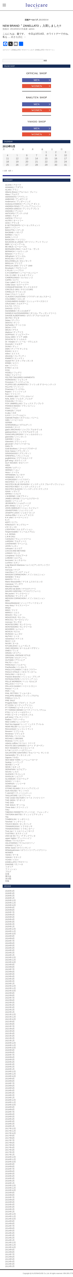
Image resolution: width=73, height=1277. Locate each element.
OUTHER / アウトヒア (15, 660)
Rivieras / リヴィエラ (14, 741)
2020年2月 (10, 1067)
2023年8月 (10, 967)
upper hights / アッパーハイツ (18, 838)
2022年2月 (10, 1010)
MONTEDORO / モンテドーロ (18, 627)
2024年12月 (10, 929)
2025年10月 (10, 905)
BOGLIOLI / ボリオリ (14, 258)
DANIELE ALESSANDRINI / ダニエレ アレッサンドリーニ (30, 313)
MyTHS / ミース (12, 636)
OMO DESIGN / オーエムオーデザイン (22, 648)
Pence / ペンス (11, 688)
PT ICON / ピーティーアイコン (19, 705)
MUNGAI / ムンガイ (14, 634)
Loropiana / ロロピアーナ (16, 555)
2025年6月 (10, 915)
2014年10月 (10, 1219)
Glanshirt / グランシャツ (16, 441)
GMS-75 (9, 446)
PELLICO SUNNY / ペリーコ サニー (21, 686)
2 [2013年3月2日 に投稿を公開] (55, 152)
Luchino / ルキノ (12, 562)
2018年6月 (10, 1114)
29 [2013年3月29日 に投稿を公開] (46, 165)
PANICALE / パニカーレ (15, 665)
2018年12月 (10, 1100)
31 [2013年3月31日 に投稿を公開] (65, 165)
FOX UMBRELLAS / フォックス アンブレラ (24, 403)
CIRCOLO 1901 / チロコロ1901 (19, 289)
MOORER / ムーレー (14, 629)
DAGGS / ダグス (12, 308)
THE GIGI (9, 802)
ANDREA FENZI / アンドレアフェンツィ (23, 206)
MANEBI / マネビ (12, 577)
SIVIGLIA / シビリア (14, 776)
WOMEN (9, 852)
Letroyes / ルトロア (13, 548)
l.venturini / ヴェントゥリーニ (18, 539)
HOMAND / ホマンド (14, 477)
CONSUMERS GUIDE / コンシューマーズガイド (26, 301)
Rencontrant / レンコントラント (19, 729)
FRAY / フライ (11, 408)
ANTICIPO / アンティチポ (16, 213)
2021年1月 (10, 1040)
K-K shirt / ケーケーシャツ (16, 517)
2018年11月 (10, 1102)
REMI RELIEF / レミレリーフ (18, 726)
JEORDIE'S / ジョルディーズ (18, 503)
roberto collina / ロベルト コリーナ (20, 743)
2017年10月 (10, 1133)
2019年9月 (10, 1078)
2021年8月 (10, 1024)
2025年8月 (10, 910)
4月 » (10, 171)
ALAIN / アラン (12, 189)
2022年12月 (10, 986)
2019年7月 (10, 1083)
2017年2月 (10, 1152)
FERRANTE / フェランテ (16, 380)
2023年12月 (10, 957)
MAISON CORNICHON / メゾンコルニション (25, 574)
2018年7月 (10, 1112)
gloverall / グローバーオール (17, 444)
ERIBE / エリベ (12, 363)
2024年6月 (10, 943)
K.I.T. (7, 520)
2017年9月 (10, 1135)
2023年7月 (10, 969)
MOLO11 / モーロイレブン (17, 620)
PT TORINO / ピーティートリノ (19, 707)
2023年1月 (10, 983)
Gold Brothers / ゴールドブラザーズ (21, 448)
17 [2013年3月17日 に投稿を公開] (65, 158)
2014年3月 (10, 1235)
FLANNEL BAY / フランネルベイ (19, 396)
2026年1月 (10, 898)
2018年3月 (10, 1121)
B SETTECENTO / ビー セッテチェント (22, 225)
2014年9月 (10, 1221)
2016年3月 (10, 1178)
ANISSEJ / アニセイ (14, 211)
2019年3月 (10, 1093)
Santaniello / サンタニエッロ (18, 755)
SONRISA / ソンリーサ (15, 783)
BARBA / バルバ (12, 235)
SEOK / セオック (12, 767)
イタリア (9, 867)
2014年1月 (10, 1240)
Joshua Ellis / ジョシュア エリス (19, 515)
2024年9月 (10, 936)
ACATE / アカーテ (13, 185)
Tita (6, 817)
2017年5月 (10, 1145)
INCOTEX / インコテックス (17, 482)
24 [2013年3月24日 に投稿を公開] (65, 161)
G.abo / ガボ (10, 413)
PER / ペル (10, 691)
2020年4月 (10, 1062)
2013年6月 (10, 1257)
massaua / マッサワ (14, 584)
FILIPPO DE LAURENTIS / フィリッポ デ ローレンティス (30, 384)
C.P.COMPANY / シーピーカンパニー (21, 273)
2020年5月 (10, 1059)
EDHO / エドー (12, 351)
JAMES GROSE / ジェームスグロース (22, 498)
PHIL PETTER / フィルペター (18, 693)
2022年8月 (10, 995)
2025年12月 (10, 900)
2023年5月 (10, 974)
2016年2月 (10, 1181)
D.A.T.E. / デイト (12, 306)
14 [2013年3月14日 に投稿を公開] (36, 158)
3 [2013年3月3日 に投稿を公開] (65, 152)
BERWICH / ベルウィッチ (16, 251)
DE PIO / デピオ (12, 318)
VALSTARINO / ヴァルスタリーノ (20, 843)
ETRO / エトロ (11, 368)
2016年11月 (10, 1159)
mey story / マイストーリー (17, 605)
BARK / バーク (11, 237)
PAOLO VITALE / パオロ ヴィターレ (21, 672)
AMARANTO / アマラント (16, 197)
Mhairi (8, 608)
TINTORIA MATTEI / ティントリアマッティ (24, 814)
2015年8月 (10, 1195)
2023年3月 (10, 979)
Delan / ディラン (12, 320)
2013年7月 (10, 1254)
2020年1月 (10, 1069)
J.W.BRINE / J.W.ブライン (17, 496)
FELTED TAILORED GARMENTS (20, 377)
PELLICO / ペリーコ (14, 684)
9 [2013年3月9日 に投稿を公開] (55, 155)
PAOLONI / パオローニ (15, 674)
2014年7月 (10, 1226)
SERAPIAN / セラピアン (16, 769)
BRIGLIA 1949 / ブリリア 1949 (18, 266)
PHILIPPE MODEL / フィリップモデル (22, 696)
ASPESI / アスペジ (13, 218)
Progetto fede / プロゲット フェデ (20, 703)
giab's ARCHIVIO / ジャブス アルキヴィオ (23, 429)
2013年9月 (10, 1249)
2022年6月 (10, 1000)
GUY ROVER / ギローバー (17, 463)
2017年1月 (10, 1154)
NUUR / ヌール (12, 643)
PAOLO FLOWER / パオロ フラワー (21, 669)
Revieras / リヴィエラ (15, 734)
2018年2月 (10, 1124)
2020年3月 (10, 1064)
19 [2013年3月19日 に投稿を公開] (17, 161)
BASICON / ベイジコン (15, 239)
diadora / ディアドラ (14, 332)
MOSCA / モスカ (12, 631)
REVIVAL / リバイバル (15, 736)
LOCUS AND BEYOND (15, 551)
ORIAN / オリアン (13, 653)
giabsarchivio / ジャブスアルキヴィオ (21, 432)
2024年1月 (10, 955)
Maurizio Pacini (12, 586)
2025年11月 (10, 903)
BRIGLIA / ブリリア (13, 263)
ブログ (8, 871)
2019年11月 (10, 1074)
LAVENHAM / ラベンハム (16, 543)
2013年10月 (10, 1247)
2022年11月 (10, 988)
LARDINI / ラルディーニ (16, 541)
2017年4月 (10, 1147)
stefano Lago (11, 786)
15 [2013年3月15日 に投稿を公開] (46, 158)
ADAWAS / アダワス (14, 187)
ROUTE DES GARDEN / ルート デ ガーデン (24, 745)
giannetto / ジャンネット (16, 437)
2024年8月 (10, 938)
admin (31, 29)
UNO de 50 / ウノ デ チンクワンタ (20, 836)
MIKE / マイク (11, 610)
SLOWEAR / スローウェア (17, 779)
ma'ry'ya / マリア (12, 570)
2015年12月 (10, 1185)
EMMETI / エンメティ (14, 358)
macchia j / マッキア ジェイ (17, 572)
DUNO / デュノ (12, 346)
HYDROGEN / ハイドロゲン (17, 479)
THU (7, 810)
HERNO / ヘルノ (12, 470)
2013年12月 (10, 1242)
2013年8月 (10, 1252)
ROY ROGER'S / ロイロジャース (19, 748)
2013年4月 (10, 1261)
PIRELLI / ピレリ (12, 698)
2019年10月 (10, 1076)
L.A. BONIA (10, 534)
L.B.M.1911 (10, 536)
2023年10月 (10, 962)
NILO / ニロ (10, 641)
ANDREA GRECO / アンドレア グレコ (22, 208)
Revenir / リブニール (14, 731)
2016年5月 (10, 1173)
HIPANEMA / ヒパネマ (15, 475)
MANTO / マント (12, 579)
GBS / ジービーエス (14, 420)
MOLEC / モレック (13, 615)
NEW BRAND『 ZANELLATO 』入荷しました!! (32, 25)
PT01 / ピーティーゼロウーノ (18, 712)
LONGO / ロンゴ (12, 553)
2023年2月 (10, 981)
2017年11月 (10, 1131)
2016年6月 (10, 1171)
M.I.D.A (8, 567)
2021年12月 (10, 1014)
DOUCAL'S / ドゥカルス (16, 339)
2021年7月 (10, 1026)
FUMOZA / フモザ (13, 410)
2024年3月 (10, 950)
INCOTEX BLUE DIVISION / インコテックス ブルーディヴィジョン (35, 484)
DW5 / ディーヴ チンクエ (16, 349)
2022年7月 (10, 998)
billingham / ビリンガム (15, 256)
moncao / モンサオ (13, 622)
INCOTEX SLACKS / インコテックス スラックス (26, 489)
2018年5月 (10, 1116)
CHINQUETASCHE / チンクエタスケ (21, 287)
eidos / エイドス (12, 353)
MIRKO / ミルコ (12, 612)
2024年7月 (10, 941)
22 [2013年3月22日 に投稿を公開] (46, 161)
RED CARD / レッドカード (17, 722)
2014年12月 (10, 1214)
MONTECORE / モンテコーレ (18, 624)
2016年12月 (10, 1157)
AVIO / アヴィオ (12, 223)
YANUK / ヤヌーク (13, 857)
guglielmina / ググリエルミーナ (19, 458)
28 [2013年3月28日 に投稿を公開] (36, 165)
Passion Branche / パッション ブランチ (22, 677)
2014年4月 (10, 1233)
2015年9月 (10, 1192)
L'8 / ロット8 (10, 527)
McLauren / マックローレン (17, 593)
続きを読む (18, 37)
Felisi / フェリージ (13, 375)
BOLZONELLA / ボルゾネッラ (18, 261)
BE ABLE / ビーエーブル (16, 247)
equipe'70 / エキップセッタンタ (19, 361)
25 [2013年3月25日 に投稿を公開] (7, 165)
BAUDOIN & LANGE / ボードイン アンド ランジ (26, 242)
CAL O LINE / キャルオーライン (19, 275)
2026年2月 (10, 895)
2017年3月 (10, 1150)
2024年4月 (10, 948)
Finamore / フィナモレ (15, 389)
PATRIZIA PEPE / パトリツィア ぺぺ (21, 679)
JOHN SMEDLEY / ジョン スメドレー (22, 508)
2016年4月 (10, 1176)
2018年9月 (10, 1107)
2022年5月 (10, 1002)
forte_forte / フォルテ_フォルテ (19, 399)
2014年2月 (10, 1238)
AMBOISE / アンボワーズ (16, 199)
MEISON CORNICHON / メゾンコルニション (25, 598)
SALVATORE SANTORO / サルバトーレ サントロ (27, 753)
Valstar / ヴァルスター (15, 840)
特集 (7, 881)
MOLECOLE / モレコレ (15, 617)
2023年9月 (10, 964)
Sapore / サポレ (12, 757)
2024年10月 (10, 934)
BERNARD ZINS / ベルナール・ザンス (22, 249)
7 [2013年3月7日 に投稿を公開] (36, 155)
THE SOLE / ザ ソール (15, 805)
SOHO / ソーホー (13, 781)
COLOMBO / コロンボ (15, 299)
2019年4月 (10, 1090)
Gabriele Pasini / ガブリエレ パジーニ (22, 418)
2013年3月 (10, 1264)
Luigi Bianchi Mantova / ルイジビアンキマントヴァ (27, 565)
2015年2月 (10, 1209)
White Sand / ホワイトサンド (18, 848)
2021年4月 (10, 1033)
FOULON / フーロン (14, 401)
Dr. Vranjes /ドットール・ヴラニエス (21, 342)
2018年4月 (10, 1119)
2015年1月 (10, 1211)
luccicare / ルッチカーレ (16, 560)
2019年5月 (10, 1088)
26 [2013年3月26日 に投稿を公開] (17, 165)
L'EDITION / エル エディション (19, 529)
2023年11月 (10, 960)
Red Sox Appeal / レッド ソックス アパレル (24, 724)
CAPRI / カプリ (12, 280)
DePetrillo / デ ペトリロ (15, 325)
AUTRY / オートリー (14, 220)
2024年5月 (10, 945)
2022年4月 (10, 1005)
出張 (7, 874)
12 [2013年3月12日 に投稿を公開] (17, 158)
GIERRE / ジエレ (12, 439)
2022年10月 (10, 991)
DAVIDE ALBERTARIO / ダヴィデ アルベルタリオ (27, 315)
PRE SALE (10, 700)
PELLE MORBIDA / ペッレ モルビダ (21, 681)
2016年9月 (10, 1164)
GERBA (8, 422)
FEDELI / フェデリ (13, 372)
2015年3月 (10, 1207)
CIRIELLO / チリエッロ (15, 292)
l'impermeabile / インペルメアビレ (20, 532)
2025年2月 (10, 924)
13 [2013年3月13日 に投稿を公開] (27, 158)
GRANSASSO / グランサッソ (18, 453)
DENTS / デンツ (12, 323)
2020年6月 (10, 1057)
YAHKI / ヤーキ (12, 855)
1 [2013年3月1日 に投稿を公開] (46, 152)
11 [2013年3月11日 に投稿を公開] (7, 158)
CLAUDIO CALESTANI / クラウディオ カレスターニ (28, 296)
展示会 (8, 876)
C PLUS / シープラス (14, 270)
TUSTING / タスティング (16, 833)
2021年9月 (10, 1021)
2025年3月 (10, 922)
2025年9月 (10, 907)
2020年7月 (10, 1055)
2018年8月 (10, 1109)
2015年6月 (10, 1200)
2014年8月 (10, 1223)
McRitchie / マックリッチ (16, 596)
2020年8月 (10, 1052)
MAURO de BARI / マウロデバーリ (20, 589)
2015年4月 (10, 1204)
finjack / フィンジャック (15, 391)
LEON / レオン (11, 546)
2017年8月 (10, 1138)
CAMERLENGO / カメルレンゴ (19, 277)
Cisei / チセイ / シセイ (15, 294)
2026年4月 (10, 891)
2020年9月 (10, 1050)
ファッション (11, 869)
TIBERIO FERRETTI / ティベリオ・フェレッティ (27, 812)
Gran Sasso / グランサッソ (17, 451)
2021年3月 (10, 1036)
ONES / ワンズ (11, 650)
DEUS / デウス (11, 330)
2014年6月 (10, 1228)
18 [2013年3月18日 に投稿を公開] (7, 161)
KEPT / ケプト (11, 522)
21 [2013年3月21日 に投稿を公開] (36, 161)
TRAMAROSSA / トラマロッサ (18, 826)
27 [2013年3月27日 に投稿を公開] (27, 165)
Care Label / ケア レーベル (17, 282)
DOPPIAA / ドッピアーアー (17, 334)
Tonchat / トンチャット (15, 821)
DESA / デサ (10, 327)
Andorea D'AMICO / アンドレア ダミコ (22, 204)
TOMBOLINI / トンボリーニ (17, 819)
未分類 (8, 878)
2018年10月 (10, 1105)
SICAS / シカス (12, 772)
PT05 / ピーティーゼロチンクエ (19, 715)
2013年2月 (10, 1266)
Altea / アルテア (12, 194)
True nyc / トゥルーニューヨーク (19, 831)
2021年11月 (10, 1017)
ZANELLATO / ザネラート (20, 50)
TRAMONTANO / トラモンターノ (20, 829)
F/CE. (7, 370)
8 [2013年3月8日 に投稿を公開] (46, 155)
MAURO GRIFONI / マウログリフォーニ (23, 591)
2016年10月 (10, 1162)
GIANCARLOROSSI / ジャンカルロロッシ (23, 434)
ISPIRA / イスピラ (13, 494)
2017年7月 (10, 1140)
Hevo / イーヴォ (12, 472)
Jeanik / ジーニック (13, 501)
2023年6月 (10, 972)
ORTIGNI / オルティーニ (16, 658)
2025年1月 (10, 926)
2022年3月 (10, 1007)
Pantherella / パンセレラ (16, 667)
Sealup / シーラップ (14, 762)
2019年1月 (10, 1097)
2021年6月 (10, 1029)
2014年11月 (10, 1216)
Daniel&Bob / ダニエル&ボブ (18, 311)
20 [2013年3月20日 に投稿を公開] (27, 161)
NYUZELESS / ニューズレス (18, 646)
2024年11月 (10, 931)
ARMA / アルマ (11, 216)
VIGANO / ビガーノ (13, 845)
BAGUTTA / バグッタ (14, 230)
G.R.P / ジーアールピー (15, 415)
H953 (7, 465)
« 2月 (5, 171)
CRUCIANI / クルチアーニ (16, 304)
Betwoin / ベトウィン (14, 254)
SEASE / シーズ (12, 764)
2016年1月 (10, 1183)
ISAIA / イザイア (12, 491)
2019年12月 (10, 1071)
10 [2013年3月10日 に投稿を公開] (65, 155)
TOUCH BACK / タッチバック (18, 824)
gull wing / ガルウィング (15, 460)
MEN (7, 600)
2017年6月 (10, 1143)
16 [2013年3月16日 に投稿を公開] (55, 158)
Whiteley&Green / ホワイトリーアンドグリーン (26, 850)
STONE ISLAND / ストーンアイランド (22, 788)
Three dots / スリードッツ (16, 807)
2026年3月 (10, 893)
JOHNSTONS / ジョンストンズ (19, 510)
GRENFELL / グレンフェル (17, 456)
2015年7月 (10, 1197)
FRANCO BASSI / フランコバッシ (20, 406)
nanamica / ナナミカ (14, 639)
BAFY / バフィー (12, 227)
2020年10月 (10, 1048)
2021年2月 (10, 1038)
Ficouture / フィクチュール (17, 382)
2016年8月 (10, 1166)
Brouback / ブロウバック (16, 268)
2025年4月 (10, 919)
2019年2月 (10, 1095)
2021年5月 (10, 1031)
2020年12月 (10, 1043)
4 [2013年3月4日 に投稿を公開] (7, 155)
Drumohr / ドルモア (13, 344)
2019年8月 (10, 1081)
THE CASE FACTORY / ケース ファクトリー (25, 798)
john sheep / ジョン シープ (17, 505)
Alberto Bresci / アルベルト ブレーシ (21, 192)
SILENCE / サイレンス (15, 774)
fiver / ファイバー (13, 394)
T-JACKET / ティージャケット (18, 793)
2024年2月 (10, 953)
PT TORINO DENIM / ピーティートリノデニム (25, 710)
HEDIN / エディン (13, 467)
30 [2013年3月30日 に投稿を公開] (55, 165)
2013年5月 (10, 1259)
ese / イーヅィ (11, 365)
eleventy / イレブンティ (15, 356)
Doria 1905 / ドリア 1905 (16, 337)
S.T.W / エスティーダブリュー (18, 750)
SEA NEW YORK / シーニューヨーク (21, 760)
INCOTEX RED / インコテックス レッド (23, 486)
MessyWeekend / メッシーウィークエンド (24, 603)
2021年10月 (10, 1019)
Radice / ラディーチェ (15, 719)
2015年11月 (10, 1188)
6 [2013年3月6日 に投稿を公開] (26, 155)
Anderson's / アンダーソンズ (18, 201)
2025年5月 (10, 917)
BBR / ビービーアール (15, 244)
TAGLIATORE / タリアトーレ (18, 795)
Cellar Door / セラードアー (17, 285)
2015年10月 (10, 1190)
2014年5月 (10, 1230)
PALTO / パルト (12, 662)
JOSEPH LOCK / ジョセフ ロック (20, 513)
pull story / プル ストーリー (17, 717)
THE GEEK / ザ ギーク (15, 800)
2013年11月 (10, 1245)
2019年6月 (10, 1086)
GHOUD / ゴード (12, 427)
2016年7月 (10, 1169)
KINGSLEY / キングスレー (17, 524)
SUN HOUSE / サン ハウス (17, 791)
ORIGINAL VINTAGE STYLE (18, 655)
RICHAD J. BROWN (14, 738)
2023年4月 (10, 976)
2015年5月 (10, 1202)
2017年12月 (10, 1128)
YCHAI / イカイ (12, 859)
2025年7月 (10, 912)
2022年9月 (10, 993)
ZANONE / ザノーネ (14, 864)
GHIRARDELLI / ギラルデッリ (18, 425)
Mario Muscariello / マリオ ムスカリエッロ (24, 581)
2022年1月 (10, 1012)
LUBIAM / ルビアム (13, 558)
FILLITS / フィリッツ (14, 387)
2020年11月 (10, 1045)
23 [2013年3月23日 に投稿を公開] (55, 161)
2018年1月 (10, 1126)
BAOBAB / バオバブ (14, 232)
